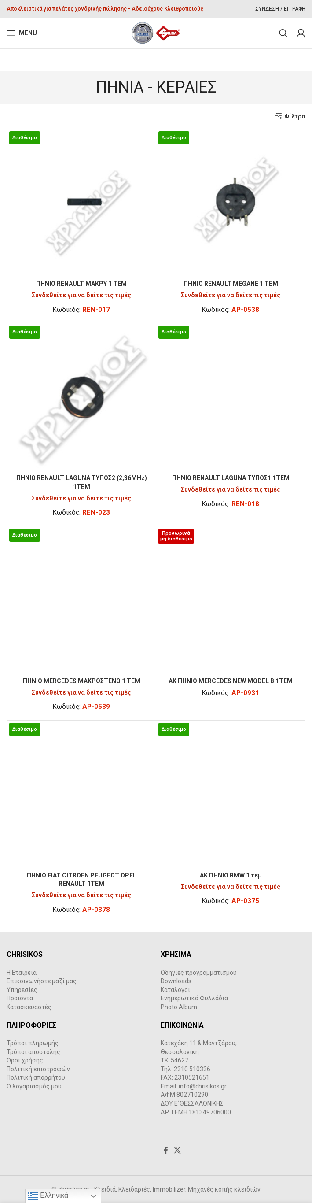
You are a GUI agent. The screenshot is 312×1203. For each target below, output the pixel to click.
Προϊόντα (20, 998)
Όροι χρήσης (25, 1060)
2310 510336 (192, 1069)
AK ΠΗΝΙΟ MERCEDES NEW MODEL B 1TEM (231, 681)
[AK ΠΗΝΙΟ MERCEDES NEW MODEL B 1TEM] (230, 601)
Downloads (176, 981)
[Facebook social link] (166, 1150)
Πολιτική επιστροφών (38, 1069)
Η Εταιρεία (22, 972)
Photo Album (179, 1007)
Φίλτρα (294, 116)
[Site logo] (156, 32)
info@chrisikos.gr (203, 1086)
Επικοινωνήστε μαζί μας (42, 981)
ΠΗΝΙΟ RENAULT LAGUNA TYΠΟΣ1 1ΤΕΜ (231, 477)
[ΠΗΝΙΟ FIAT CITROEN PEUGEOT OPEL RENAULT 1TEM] (81, 795)
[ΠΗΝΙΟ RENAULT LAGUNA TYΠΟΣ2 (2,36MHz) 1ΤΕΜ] (81, 398)
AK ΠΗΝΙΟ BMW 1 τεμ (231, 875)
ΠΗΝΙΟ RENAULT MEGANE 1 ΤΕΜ (231, 283)
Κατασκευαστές (29, 1007)
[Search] (283, 33)
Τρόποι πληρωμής (33, 1043)
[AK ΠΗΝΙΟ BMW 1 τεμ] (230, 795)
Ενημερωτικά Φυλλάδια (194, 998)
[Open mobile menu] (21, 33)
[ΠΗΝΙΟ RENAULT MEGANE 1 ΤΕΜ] (230, 203)
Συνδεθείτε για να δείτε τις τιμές (81, 295)
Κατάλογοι (175, 989)
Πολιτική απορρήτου (36, 1077)
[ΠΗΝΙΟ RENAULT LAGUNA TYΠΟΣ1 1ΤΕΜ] (230, 398)
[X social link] (177, 1150)
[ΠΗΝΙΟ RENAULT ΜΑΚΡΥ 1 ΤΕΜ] (81, 203)
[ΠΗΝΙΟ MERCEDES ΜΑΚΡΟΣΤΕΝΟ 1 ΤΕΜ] (81, 601)
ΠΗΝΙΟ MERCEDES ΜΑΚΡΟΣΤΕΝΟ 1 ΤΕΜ (81, 681)
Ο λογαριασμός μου (34, 1086)
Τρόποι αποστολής (33, 1051)
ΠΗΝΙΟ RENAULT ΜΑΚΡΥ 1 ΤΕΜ (81, 283)
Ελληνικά (48, 1196)
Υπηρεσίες (22, 989)
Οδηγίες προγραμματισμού (199, 972)
